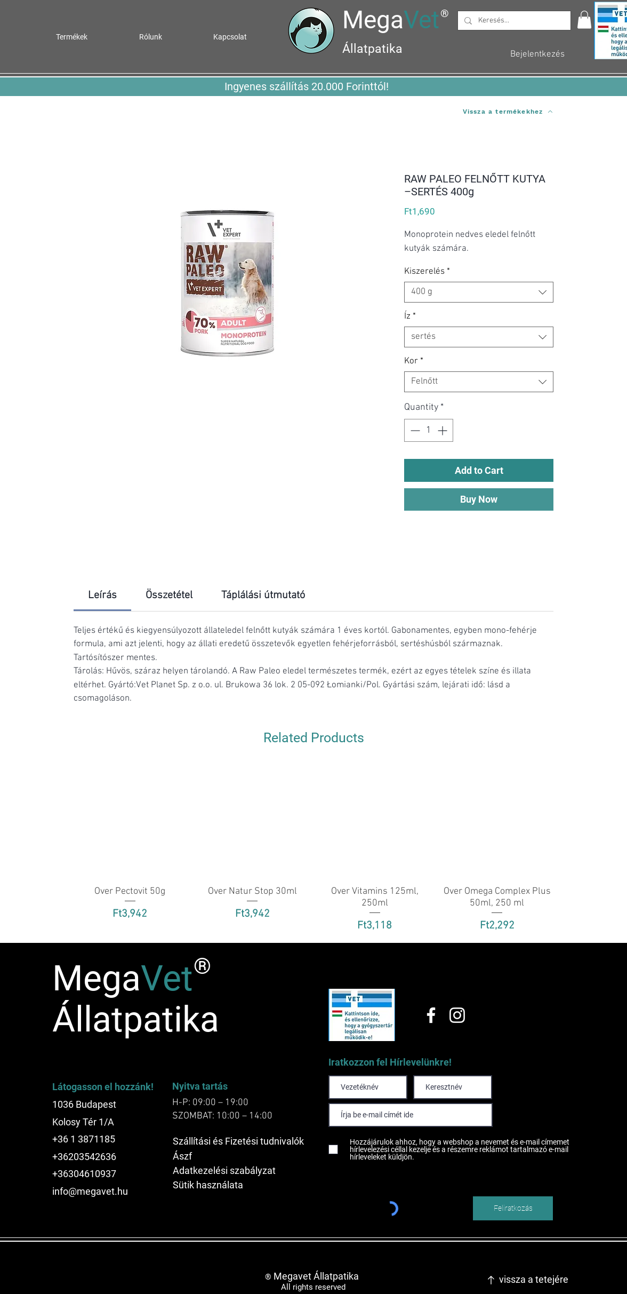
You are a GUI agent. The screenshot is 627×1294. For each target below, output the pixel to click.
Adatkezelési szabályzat (224, 1170)
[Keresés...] (513, 20)
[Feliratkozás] (513, 1208)
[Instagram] (457, 1015)
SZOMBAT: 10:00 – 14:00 (222, 1116)
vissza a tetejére (533, 1279)
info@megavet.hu (90, 1191)
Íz (410, 316)
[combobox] (478, 292)
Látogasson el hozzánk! (103, 1086)
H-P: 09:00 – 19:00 (210, 1102)
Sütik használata (208, 1184)
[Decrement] (414, 430)
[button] (584, 19)
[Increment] (443, 430)
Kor (413, 361)
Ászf (182, 1156)
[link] (102, 595)
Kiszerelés (427, 271)
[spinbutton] (428, 430)
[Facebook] (431, 1015)
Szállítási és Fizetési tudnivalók (238, 1141)
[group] (313, 849)
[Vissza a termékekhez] (507, 111)
